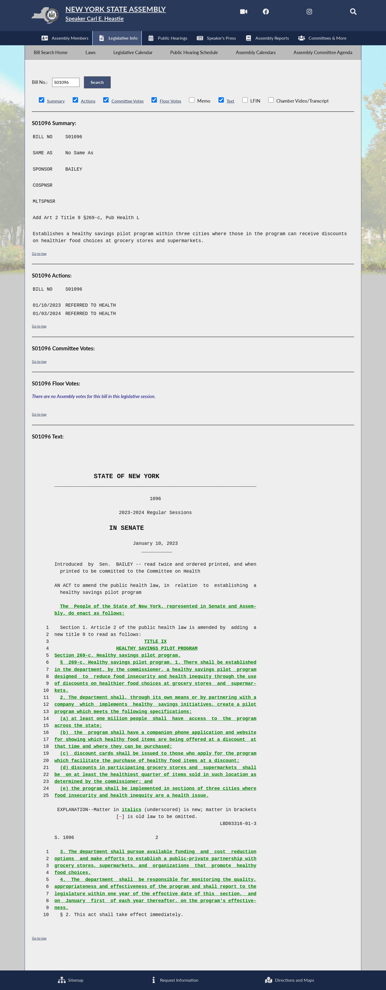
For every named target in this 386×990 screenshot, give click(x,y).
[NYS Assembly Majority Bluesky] (322, 13)
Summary (56, 114)
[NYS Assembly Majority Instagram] (300, 13)
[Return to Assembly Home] (110, 17)
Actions (88, 114)
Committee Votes (130, 114)
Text (235, 114)
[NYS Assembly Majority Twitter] (277, 13)
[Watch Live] (232, 13)
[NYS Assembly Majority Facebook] (254, 13)
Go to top (40, 267)
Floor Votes (174, 114)
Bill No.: (39, 92)
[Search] (345, 13)
